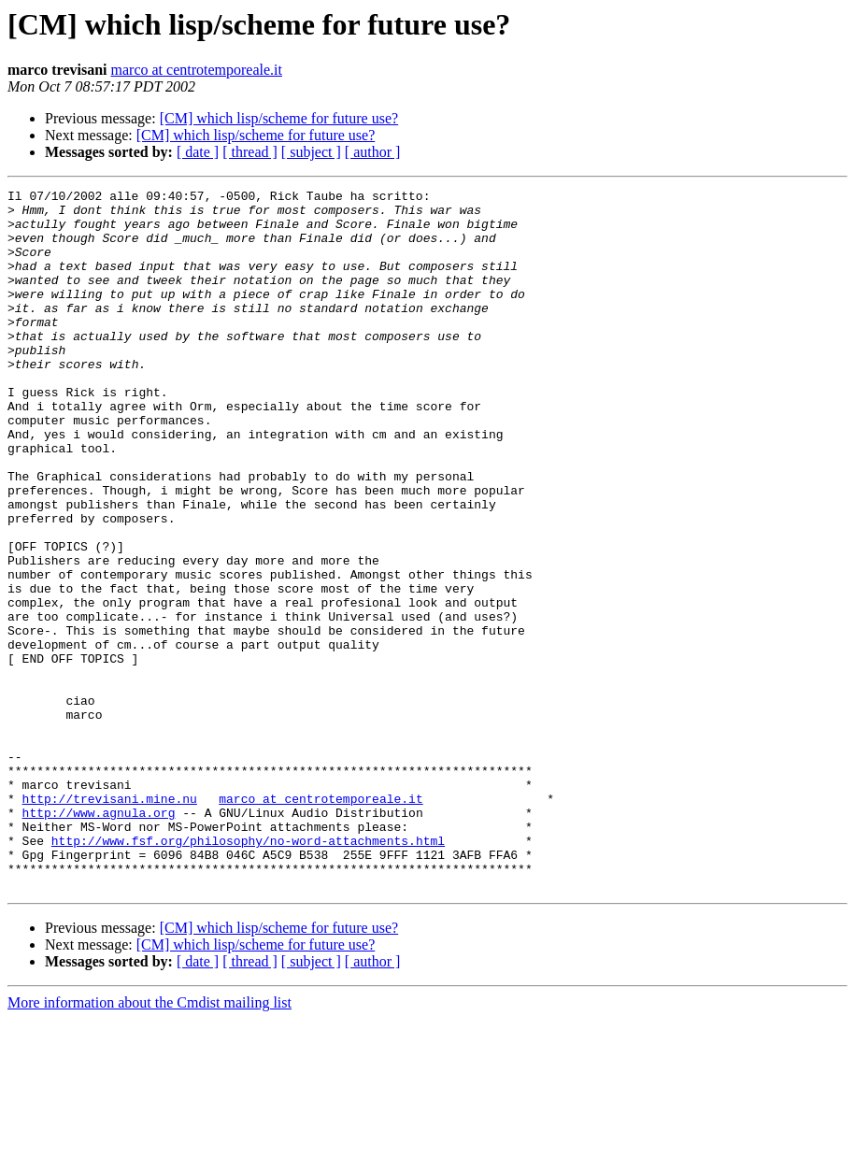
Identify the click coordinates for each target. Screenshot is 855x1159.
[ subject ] (311, 152)
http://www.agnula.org (99, 938)
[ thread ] (250, 152)
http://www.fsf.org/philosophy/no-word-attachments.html (248, 972)
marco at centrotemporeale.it (196, 70)
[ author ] (373, 152)
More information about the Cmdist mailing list (149, 1143)
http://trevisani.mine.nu (109, 921)
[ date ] (198, 152)
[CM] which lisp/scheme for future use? (279, 118)
